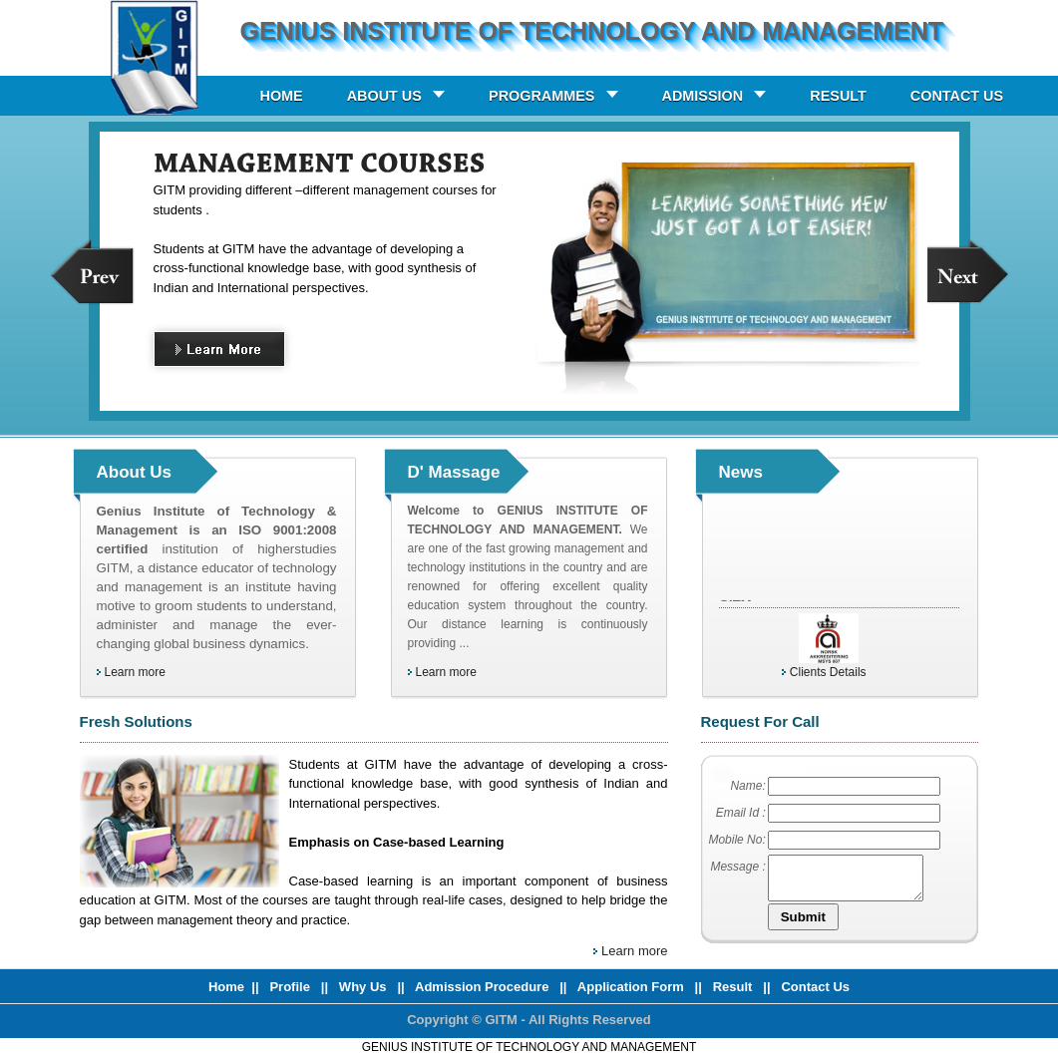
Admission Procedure (481, 986)
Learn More (237, 353)
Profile (291, 986)
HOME (281, 96)
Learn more (135, 672)
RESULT (838, 96)
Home (226, 986)
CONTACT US (956, 96)
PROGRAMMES (541, 96)
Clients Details (828, 672)
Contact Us (815, 986)
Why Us (364, 986)
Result (734, 986)
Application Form (632, 986)
